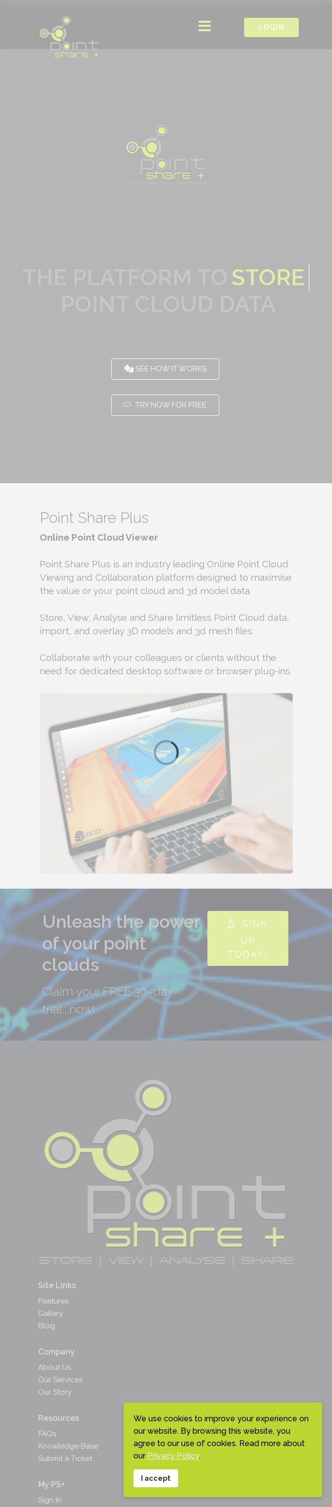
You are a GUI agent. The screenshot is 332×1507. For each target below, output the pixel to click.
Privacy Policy (173, 1455)
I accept (156, 1478)
